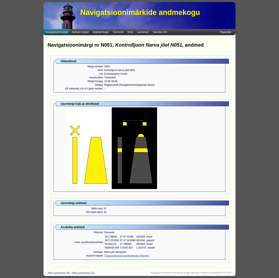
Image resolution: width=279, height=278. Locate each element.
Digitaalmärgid (100, 32)
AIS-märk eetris (94, 212)
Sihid (130, 32)
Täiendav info (160, 32)
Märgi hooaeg (95, 81)
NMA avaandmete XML (59, 272)
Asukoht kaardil (94, 255)
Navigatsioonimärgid (57, 32)
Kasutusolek (96, 77)
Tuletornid (118, 32)
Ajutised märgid (80, 32)
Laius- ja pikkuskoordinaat (88, 242)
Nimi (100, 70)
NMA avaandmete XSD (83, 272)
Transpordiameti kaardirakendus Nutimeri (126, 255)
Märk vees (97, 208)
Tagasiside (225, 32)
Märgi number (95, 66)
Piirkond (98, 232)
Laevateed (142, 32)
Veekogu (98, 252)
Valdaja (99, 84)
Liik (101, 73)
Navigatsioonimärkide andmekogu (140, 12)
